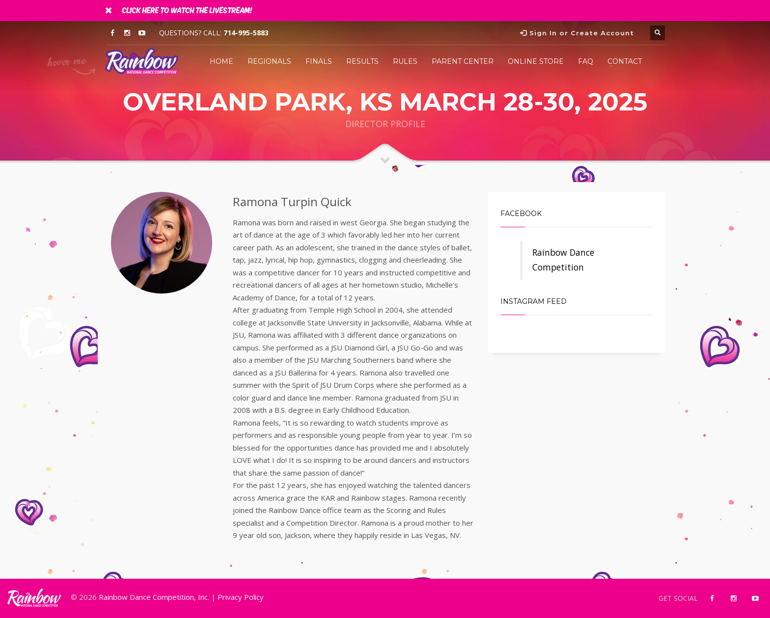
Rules (405, 61)
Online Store (536, 61)
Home (221, 61)
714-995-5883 (246, 32)
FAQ (585, 61)
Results (362, 61)
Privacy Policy (241, 597)
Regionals (269, 61)
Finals (318, 61)
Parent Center (463, 61)
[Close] (108, 10)
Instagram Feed (533, 301)
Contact (624, 61)
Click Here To (187, 10)
